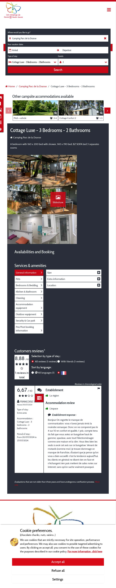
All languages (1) (46, 344)
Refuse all (58, 570)
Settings (58, 579)
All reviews (46, 332)
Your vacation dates (15, 44)
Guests (60, 56)
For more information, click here (85, 551)
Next (107, 111)
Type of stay (12, 56)
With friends (73, 332)
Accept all (58, 562)
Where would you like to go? (19, 32)
